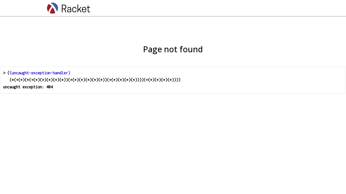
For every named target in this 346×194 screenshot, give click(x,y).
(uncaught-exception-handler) (39, 73)
